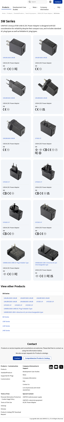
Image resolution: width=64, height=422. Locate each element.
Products (5, 9)
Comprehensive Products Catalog (37, 360)
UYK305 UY (7, 307)
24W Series (6, 332)
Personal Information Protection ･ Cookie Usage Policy (11, 400)
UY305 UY (39, 303)
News (34, 9)
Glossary (3, 410)
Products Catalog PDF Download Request (11, 415)
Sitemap (3, 407)
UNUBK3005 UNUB (10, 303)
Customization (5, 381)
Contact (58, 3)
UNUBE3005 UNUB (42, 300)
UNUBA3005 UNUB (26, 303)
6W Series (5, 318)
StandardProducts (6, 374)
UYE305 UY (50, 303)
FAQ (58, 9)
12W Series (6, 327)
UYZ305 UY (29, 307)
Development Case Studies (19, 10)
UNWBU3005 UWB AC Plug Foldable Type (18, 310)
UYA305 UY (18, 307)
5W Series (5, 295)
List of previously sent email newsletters (31, 390)
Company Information (44, 10)
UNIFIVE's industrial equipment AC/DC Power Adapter (32, 403)
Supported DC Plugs (7, 377)
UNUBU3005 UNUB (10, 300)
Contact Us (26, 386)
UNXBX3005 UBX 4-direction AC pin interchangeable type (23, 314)
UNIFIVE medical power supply (32, 399)
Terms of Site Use (6, 404)
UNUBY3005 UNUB (26, 300)
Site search (29, 3)
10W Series (6, 323)
